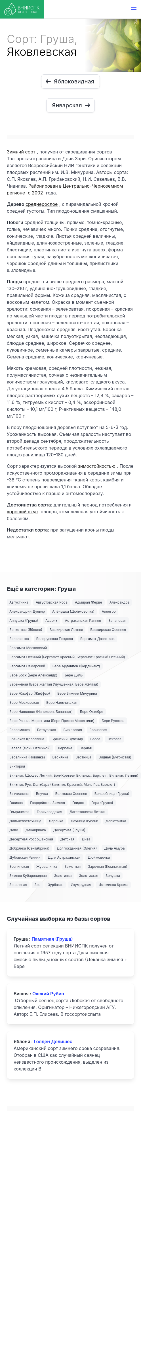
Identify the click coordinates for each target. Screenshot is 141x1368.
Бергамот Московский (28, 648)
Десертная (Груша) (69, 830)
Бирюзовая (72, 730)
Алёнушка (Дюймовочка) (73, 611)
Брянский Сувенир (67, 739)
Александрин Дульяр (27, 611)
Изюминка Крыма (113, 885)
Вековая (114, 739)
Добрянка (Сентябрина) (29, 848)
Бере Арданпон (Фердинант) (76, 666)
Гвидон (78, 803)
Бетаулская (46, 730)
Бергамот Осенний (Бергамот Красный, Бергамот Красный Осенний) (67, 657)
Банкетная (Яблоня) (25, 629)
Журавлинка (46, 866)
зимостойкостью (96, 466)
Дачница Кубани (84, 821)
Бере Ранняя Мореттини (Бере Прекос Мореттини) (51, 721)
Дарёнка (56, 821)
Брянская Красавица (26, 739)
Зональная (18, 885)
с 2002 (35, 193)
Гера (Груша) (102, 803)
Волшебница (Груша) (111, 793)
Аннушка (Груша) (23, 620)
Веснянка (60, 757)
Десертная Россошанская (31, 839)
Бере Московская (24, 702)
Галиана (16, 803)
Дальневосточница (25, 821)
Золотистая (88, 875)
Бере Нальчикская (61, 702)
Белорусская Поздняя (54, 639)
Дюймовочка (99, 857)
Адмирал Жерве (88, 602)
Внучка (42, 793)
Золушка (113, 875)
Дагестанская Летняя (88, 812)
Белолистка (19, 639)
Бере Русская (113, 721)
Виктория (17, 766)
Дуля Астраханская (64, 857)
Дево (13, 830)
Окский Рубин (48, 993)
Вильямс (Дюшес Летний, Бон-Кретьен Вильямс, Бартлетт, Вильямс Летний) (73, 775)
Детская (67, 839)
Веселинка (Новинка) (27, 757)
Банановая (117, 620)
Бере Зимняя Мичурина (77, 693)
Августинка (18, 602)
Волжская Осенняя (71, 793)
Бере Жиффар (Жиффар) (29, 693)
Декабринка (36, 830)
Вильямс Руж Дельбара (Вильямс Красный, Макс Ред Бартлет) (62, 784)
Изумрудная (81, 885)
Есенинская (19, 866)
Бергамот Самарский (27, 666)
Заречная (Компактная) (107, 866)
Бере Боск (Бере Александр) (33, 675)
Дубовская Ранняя (25, 857)
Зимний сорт (21, 152)
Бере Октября (91, 711)
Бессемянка (19, 730)
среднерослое (42, 204)
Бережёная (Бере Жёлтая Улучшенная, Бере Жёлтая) (53, 684)
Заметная (73, 866)
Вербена (65, 748)
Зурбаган (55, 885)
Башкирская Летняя (66, 629)
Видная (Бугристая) (115, 757)
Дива (86, 839)
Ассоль (51, 620)
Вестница (83, 757)
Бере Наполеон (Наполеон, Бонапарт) (41, 711)
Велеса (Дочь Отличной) (29, 748)
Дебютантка (116, 821)
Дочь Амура (114, 848)
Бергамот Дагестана (97, 639)
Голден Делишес (53, 1041)
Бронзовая (98, 730)
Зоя (37, 885)
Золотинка (63, 875)
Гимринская (19, 812)
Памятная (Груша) (52, 939)
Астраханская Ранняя (83, 620)
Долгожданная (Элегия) (77, 848)
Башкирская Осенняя (108, 629)
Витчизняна (19, 793)
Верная (86, 748)
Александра (120, 602)
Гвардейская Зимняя (47, 803)
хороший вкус (22, 511)
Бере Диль (74, 675)
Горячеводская (49, 812)
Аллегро (109, 611)
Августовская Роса (52, 602)
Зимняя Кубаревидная (28, 875)
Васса (95, 739)
